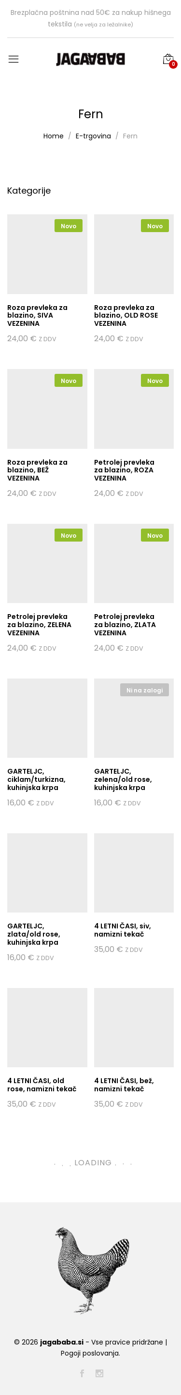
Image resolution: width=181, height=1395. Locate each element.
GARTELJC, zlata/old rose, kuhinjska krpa (33, 934)
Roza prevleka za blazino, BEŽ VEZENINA (37, 470)
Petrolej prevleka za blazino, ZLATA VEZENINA (125, 625)
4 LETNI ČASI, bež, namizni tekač (124, 1085)
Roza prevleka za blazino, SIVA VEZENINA (37, 316)
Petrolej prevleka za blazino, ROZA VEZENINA (124, 470)
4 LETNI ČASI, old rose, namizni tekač (41, 1085)
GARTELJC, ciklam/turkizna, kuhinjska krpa (36, 779)
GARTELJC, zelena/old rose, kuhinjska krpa (123, 779)
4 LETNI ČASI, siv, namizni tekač (122, 930)
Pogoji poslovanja (90, 1353)
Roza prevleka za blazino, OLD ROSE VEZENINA (126, 316)
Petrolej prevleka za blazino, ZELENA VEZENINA (39, 625)
